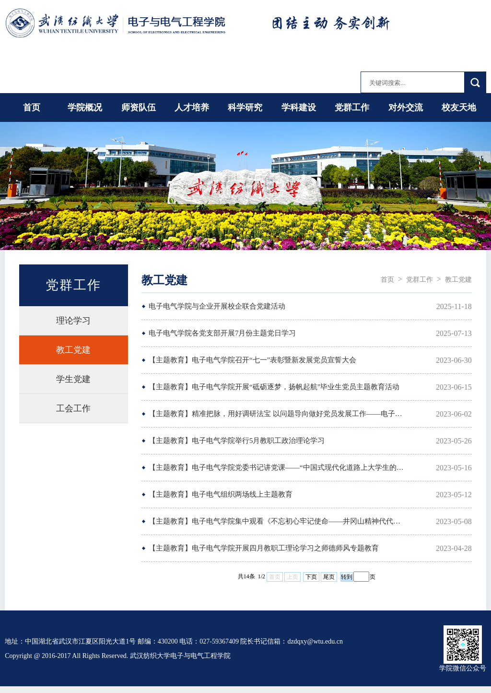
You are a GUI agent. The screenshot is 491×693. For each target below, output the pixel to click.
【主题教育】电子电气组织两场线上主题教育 (220, 494)
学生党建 (73, 379)
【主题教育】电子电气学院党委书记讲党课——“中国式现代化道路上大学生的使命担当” (277, 467)
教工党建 (73, 350)
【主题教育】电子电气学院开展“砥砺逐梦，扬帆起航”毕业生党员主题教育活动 (274, 387)
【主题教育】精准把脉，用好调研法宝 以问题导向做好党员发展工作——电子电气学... (277, 414)
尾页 (329, 577)
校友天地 (459, 107)
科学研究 (245, 107)
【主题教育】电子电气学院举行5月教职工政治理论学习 (237, 440)
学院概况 (85, 107)
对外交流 (405, 107)
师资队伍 (138, 107)
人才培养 (192, 107)
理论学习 (73, 320)
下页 (311, 577)
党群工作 (352, 107)
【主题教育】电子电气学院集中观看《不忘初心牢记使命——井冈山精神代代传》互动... (277, 521)
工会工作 (73, 408)
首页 (31, 107)
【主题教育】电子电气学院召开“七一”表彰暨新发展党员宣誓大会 (252, 360)
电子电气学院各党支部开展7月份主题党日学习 (222, 333)
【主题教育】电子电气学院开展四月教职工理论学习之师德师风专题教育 (264, 548)
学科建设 (298, 107)
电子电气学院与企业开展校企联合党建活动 (217, 306)
